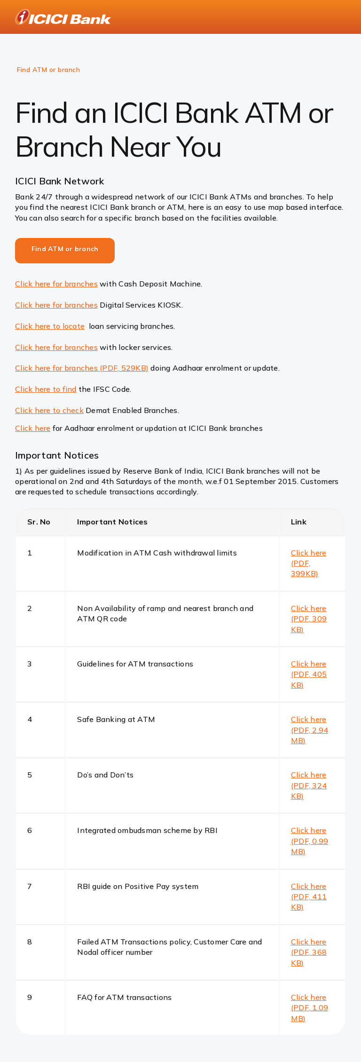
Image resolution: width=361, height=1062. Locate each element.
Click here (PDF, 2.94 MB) (310, 729)
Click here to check (49, 410)
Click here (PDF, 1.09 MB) (310, 1007)
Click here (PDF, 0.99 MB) (310, 840)
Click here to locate (50, 326)
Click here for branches (56, 283)
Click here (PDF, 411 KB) (309, 896)
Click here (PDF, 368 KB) (309, 952)
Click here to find (46, 389)
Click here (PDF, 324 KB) (309, 785)
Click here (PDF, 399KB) (309, 563)
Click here (33, 428)
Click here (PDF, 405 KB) (309, 674)
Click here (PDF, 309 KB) (309, 618)
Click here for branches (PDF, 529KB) (82, 367)
